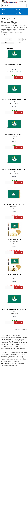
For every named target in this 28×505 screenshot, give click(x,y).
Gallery (7, 43)
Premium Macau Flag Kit (14, 239)
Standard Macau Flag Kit (14, 274)
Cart (18, 13)
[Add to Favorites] (22, 77)
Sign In (17, 9)
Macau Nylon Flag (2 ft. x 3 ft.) (14, 64)
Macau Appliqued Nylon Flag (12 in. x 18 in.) (14, 310)
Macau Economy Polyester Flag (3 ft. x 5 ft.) (14, 170)
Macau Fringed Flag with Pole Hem (14, 204)
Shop (4, 9)
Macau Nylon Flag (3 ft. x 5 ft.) (14, 134)
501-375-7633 (22, 1)
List (20, 43)
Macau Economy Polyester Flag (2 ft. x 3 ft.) (14, 100)
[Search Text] (15, 5)
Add (17, 77)
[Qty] (9, 77)
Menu (4, 13)
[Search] (3, 5)
